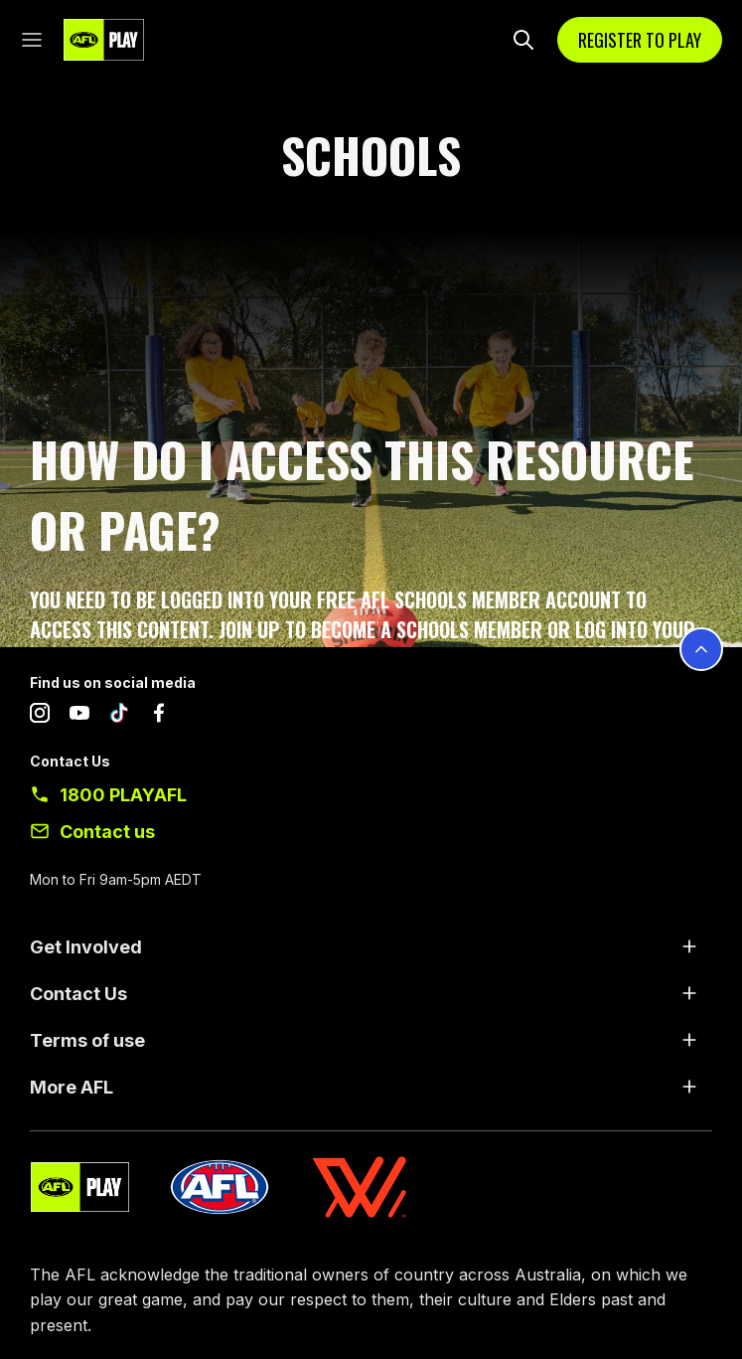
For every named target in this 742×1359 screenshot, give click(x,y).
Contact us (107, 831)
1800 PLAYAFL (123, 794)
